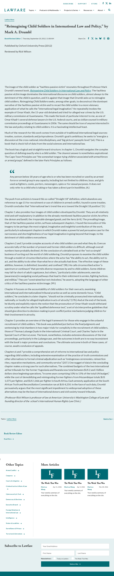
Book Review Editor (13, 38)
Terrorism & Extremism (15, 534)
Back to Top (108, 419)
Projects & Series (71, 10)
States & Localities (14, 523)
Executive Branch (13, 505)
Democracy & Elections (15, 499)
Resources (88, 10)
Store (94, 4)
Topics (31, 10)
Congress (10, 476)
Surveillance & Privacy (15, 528)
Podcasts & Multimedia (49, 10)
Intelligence (11, 518)
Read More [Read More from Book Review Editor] (8, 439)
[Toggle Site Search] (109, 10)
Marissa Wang (69, 487)
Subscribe (68, 4)
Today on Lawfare (62, 559)
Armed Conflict (12, 470)
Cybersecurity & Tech (15, 494)
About (100, 10)
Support (82, 4)
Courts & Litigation (14, 481)
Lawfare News (9, 19)
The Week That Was (49, 483)
